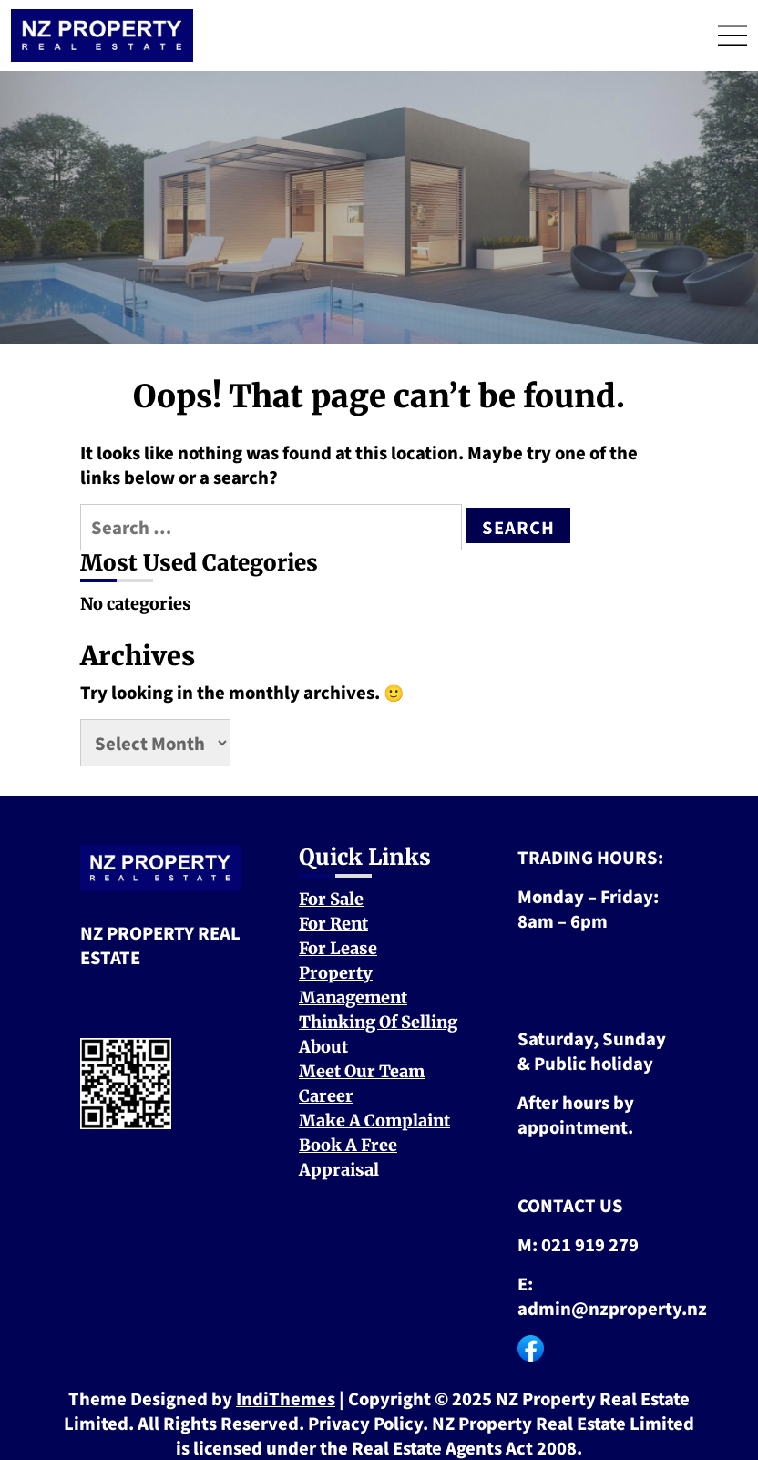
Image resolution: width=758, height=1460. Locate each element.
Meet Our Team (362, 1071)
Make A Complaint (374, 1120)
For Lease (338, 948)
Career (326, 1095)
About (323, 1046)
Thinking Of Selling (378, 1022)
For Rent (333, 923)
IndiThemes (285, 1398)
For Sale (331, 899)
